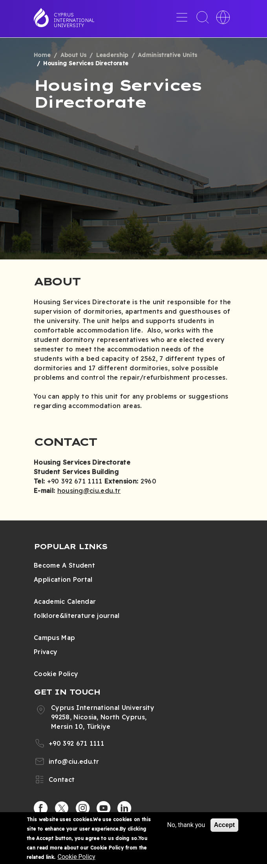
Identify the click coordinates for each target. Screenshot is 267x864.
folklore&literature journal (77, 616)
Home (42, 55)
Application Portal (63, 579)
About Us (73, 55)
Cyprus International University (74, 20)
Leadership (112, 55)
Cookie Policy (56, 674)
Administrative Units (167, 55)
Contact (62, 779)
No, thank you (186, 825)
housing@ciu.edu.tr (89, 491)
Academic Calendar (65, 601)
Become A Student (64, 565)
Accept (224, 825)
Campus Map (54, 638)
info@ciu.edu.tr (74, 761)
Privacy (45, 652)
